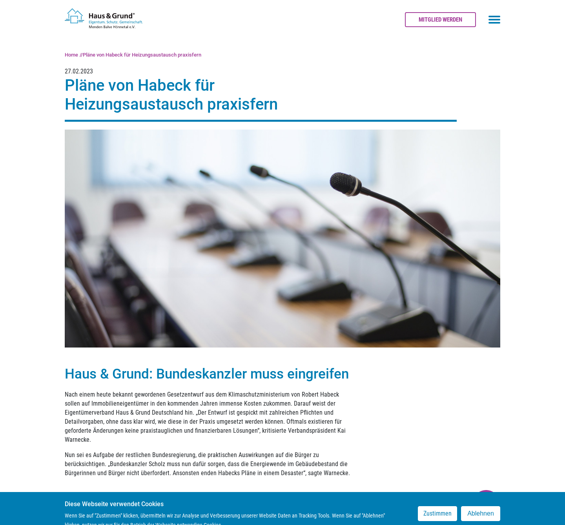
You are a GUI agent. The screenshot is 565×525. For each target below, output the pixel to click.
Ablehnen (480, 517)
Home (71, 55)
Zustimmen (437, 517)
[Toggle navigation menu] (494, 20)
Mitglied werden (440, 19)
